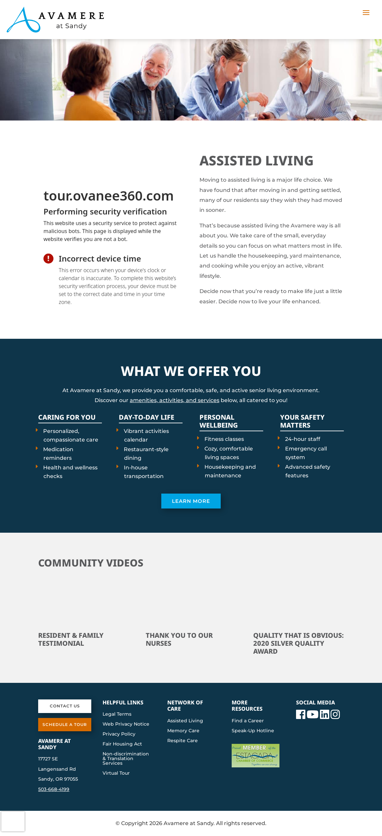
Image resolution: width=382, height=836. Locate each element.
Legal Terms (117, 714)
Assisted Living (185, 721)
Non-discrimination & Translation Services (126, 758)
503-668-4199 (53, 789)
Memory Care (183, 731)
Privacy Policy (119, 734)
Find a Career (248, 721)
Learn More (191, 501)
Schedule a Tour (64, 724)
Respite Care (182, 741)
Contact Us (65, 705)
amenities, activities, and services (174, 400)
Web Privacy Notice (126, 724)
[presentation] (110, 228)
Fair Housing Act (122, 744)
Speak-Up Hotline (253, 731)
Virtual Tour (116, 773)
